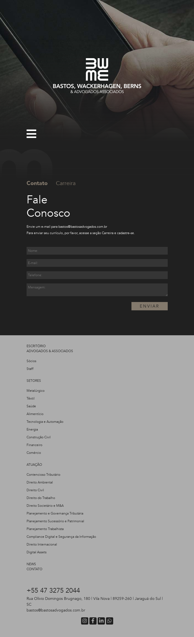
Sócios (31, 361)
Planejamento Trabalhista (45, 529)
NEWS (31, 564)
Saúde (31, 406)
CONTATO (34, 569)
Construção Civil (39, 437)
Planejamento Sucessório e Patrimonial (55, 521)
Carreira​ (107, 233)
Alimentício (35, 414)
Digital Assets (36, 552)
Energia (32, 429)
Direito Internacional (42, 544)
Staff (30, 369)
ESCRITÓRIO (36, 346)
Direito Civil (35, 490)
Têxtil (31, 398)
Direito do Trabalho (41, 498)
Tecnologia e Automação (45, 421)
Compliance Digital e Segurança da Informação (61, 536)
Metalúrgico (36, 390)
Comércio (34, 453)
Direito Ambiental (40, 482)
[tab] (41, 183)
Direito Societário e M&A (45, 505)
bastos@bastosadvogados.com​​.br (82, 226)
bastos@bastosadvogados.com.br (56, 610)
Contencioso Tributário (43, 474)
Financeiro (34, 445)
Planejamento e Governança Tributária (55, 513)
